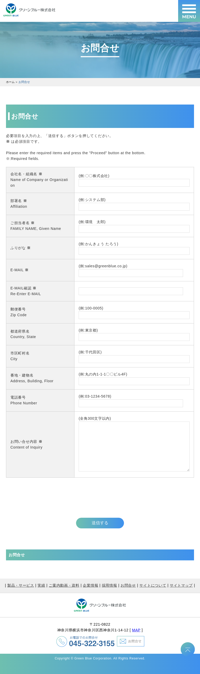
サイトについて (152, 596)
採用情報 (109, 596)
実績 (41, 596)
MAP (136, 640)
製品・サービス (20, 596)
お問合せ (128, 596)
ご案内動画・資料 (64, 596)
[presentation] (45, 506)
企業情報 (90, 596)
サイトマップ (181, 596)
